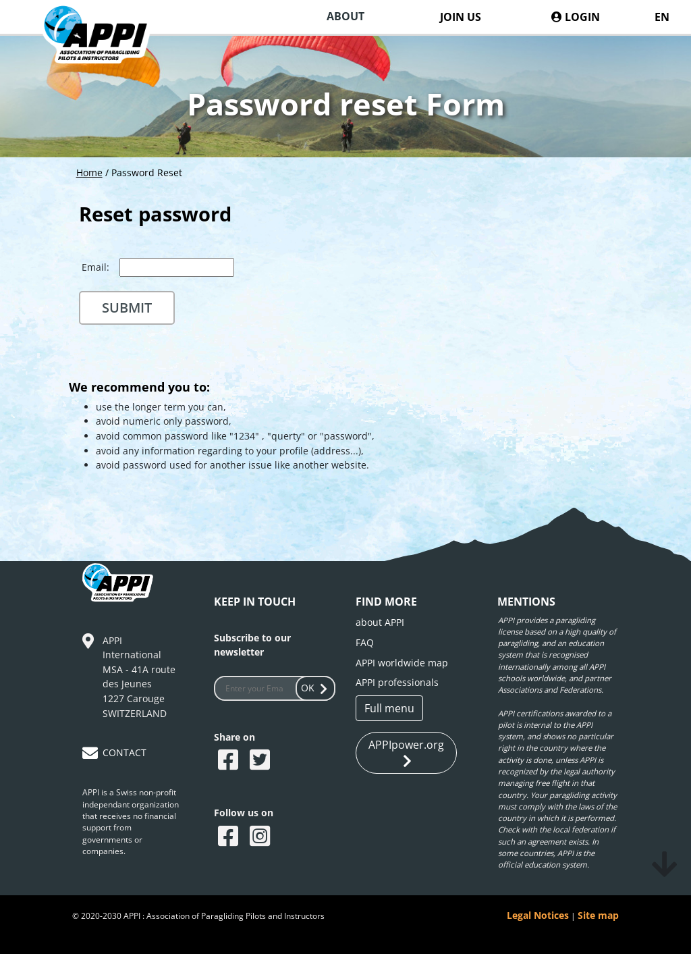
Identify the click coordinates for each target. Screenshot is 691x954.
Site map (598, 915)
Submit (127, 307)
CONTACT (124, 752)
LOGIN (575, 16)
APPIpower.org (406, 753)
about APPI (380, 622)
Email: (95, 267)
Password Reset (146, 172)
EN (662, 16)
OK (316, 687)
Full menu (389, 708)
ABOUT (345, 16)
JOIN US (460, 16)
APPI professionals (397, 682)
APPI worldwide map (402, 662)
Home (89, 172)
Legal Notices (538, 915)
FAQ (365, 642)
